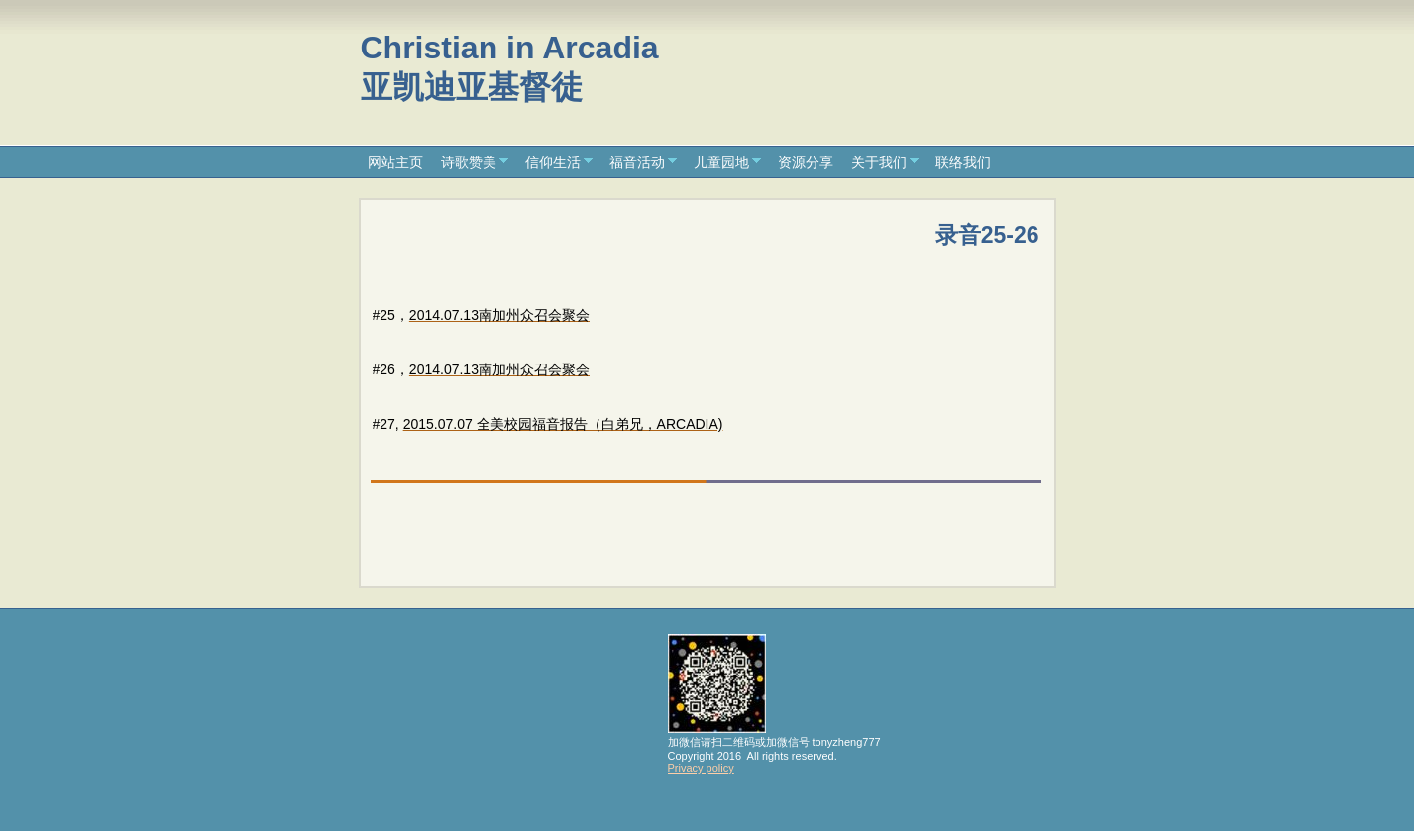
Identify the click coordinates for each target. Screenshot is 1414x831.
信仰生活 (553, 162)
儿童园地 (721, 162)
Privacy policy (701, 768)
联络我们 (963, 162)
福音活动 (637, 162)
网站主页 (395, 162)
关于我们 (879, 162)
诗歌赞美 (468, 162)
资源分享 (805, 162)
